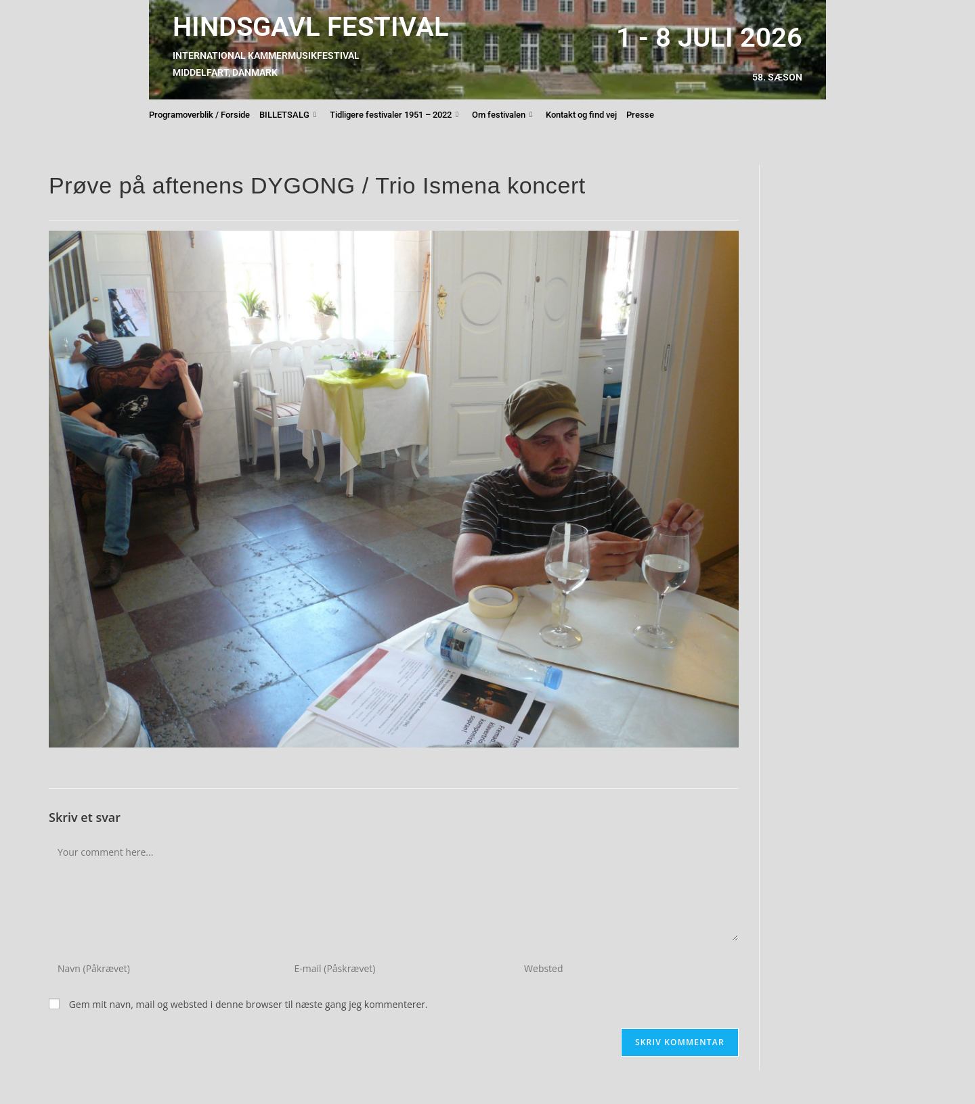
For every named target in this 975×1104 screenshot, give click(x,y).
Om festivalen (502, 115)
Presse (640, 115)
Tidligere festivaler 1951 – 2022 (394, 115)
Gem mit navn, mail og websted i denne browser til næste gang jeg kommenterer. (248, 1004)
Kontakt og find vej (581, 115)
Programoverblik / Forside (199, 115)
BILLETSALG (287, 115)
